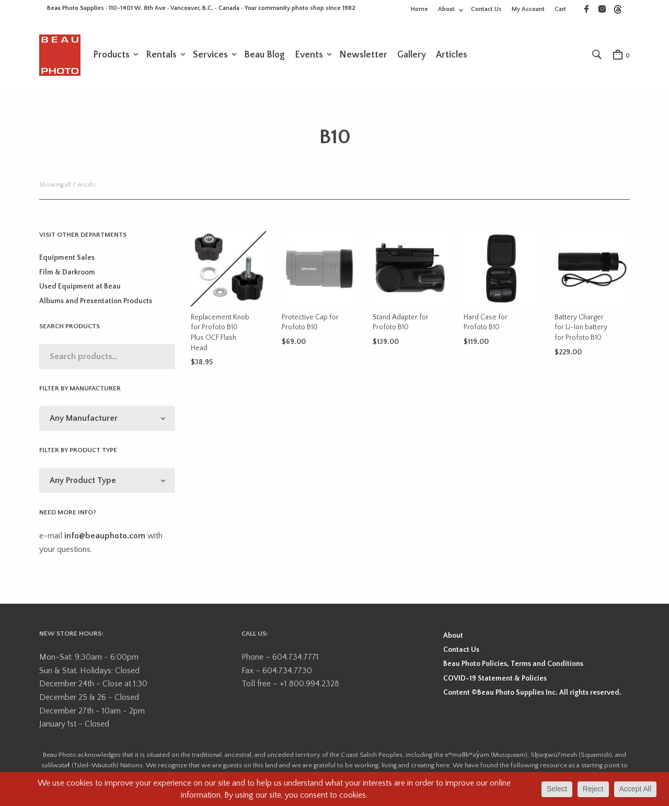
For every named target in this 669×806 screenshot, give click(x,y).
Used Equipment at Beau (80, 288)
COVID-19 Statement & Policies (495, 680)
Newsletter (363, 56)
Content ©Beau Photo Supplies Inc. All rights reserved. (532, 694)
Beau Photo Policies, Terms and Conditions (513, 666)
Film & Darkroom (67, 274)
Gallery (411, 56)
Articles (451, 56)
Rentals (161, 56)
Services (210, 56)
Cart (560, 9)
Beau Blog (264, 56)
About (446, 9)
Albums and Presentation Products (95, 302)
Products (111, 56)
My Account (528, 9)
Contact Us (486, 9)
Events (309, 56)
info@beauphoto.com (104, 538)
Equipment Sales (67, 260)
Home (419, 9)
